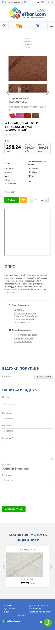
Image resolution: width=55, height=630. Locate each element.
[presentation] (24, 494)
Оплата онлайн (22, 322)
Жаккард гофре (27, 549)
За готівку (19, 309)
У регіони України (23, 340)
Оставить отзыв (14, 509)
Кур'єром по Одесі (23, 337)
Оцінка (5, 396)
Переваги (6, 413)
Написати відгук (43, 376)
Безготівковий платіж (25, 312)
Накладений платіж (24, 319)
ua (48, 2)
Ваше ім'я (7, 474)
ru (52, 2)
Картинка (6, 464)
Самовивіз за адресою (25, 334)
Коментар (7, 437)
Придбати (11, 199)
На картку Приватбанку (26, 316)
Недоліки (6, 425)
